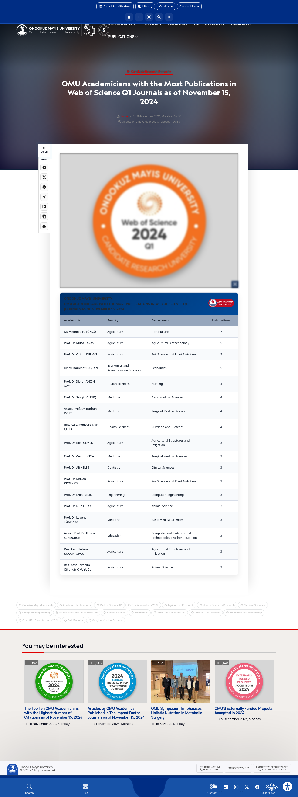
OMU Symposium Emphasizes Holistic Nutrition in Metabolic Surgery (176, 713)
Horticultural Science (207, 612)
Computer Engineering (36, 612)
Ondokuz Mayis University (38, 605)
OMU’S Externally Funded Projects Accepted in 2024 (244, 710)
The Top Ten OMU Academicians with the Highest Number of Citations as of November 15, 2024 (53, 713)
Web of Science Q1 (111, 605)
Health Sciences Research (219, 605)
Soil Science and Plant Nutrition (78, 612)
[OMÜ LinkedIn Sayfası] (225, 787)
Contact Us (189, 6)
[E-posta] (139, 17)
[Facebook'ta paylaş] (44, 167)
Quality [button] (166, 6)
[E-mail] (86, 789)
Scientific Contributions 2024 (40, 620)
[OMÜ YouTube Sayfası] (215, 787)
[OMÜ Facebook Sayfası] (257, 787)
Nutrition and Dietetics (171, 612)
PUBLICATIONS (121, 36)
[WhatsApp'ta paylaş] (44, 187)
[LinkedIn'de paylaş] (44, 207)
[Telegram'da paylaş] (44, 197)
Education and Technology (246, 612)
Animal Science (116, 612)
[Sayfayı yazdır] (44, 226)
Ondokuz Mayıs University (36, 767)
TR (169, 17)
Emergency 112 (238, 768)
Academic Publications (77, 605)
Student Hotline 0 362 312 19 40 (210, 768)
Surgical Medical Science (107, 620)
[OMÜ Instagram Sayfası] (236, 787)
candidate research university (149, 71)
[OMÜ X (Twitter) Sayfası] (246, 787)
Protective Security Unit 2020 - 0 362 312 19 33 (272, 768)
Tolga (124, 116)
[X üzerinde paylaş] (44, 177)
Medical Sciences (254, 605)
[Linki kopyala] (44, 216)
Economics (141, 612)
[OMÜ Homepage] (129, 17)
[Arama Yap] (159, 17)
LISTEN (44, 150)
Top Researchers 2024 (145, 605)
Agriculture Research (181, 605)
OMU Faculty (75, 620)
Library (145, 6)
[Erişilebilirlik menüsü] (287, 786)
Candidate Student (115, 6)
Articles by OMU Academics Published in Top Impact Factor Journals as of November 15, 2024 (116, 713)
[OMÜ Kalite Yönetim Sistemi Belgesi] (271, 787)
